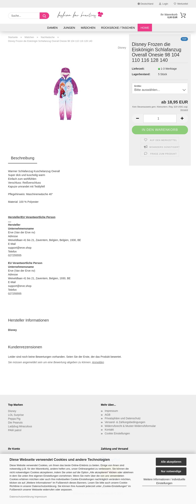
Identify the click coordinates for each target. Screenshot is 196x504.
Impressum (40, 496)
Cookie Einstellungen (117, 433)
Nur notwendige (171, 471)
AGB (107, 414)
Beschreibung (22, 158)
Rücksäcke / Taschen (118, 27)
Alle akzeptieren (171, 461)
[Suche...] (44, 15)
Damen (52, 27)
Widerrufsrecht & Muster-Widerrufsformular (130, 425)
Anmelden (98, 362)
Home (144, 27)
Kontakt (109, 429)
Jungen (69, 27)
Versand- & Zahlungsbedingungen (125, 422)
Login (163, 3)
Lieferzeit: (138, 68)
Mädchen (88, 27)
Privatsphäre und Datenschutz (123, 418)
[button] (137, 118)
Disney (122, 47)
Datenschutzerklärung (22, 496)
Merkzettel (181, 3)
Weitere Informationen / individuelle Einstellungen (164, 481)
